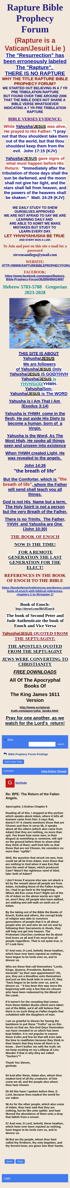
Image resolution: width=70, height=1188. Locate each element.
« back (7, 1178)
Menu (8, 739)
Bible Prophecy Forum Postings (25, 754)
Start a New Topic (13, 761)
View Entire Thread (53, 771)
